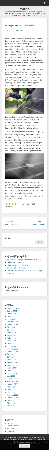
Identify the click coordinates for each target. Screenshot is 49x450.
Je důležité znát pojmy (15, 262)
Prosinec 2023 (12, 349)
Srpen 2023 (11, 360)
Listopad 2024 (12, 325)
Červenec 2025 (13, 308)
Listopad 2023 (12, 352)
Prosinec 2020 (12, 395)
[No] (46, 442)
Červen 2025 (12, 311)
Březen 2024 (12, 341)
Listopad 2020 (12, 398)
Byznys (10, 423)
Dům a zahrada (13, 426)
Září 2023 (10, 357)
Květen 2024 (12, 335)
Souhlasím (24, 446)
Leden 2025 (11, 319)
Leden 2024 (11, 346)
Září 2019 (10, 406)
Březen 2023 (12, 373)
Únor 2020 (11, 400)
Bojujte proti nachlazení (16, 268)
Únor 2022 (11, 389)
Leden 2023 (11, 379)
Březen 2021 (12, 392)
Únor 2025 (11, 316)
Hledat (7, 238)
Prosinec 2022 (12, 381)
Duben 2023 (11, 371)
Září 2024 (10, 330)
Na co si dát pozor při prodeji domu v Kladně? (24, 260)
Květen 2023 (12, 368)
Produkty (10, 207)
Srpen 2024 (11, 333)
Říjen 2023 (11, 354)
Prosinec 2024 (12, 322)
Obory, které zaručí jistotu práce (19, 265)
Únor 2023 (11, 376)
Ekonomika (11, 429)
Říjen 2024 (11, 327)
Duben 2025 (11, 314)
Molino (24, 9)
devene (20, 30)
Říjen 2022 (11, 387)
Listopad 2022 (12, 384)
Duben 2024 (11, 338)
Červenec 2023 (13, 362)
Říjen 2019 (11, 403)
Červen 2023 (12, 365)
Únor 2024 (11, 343)
